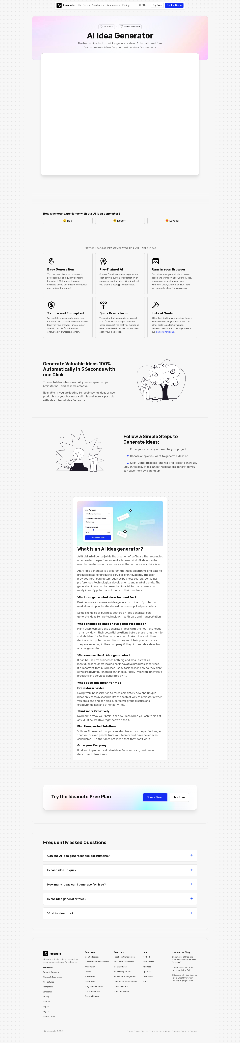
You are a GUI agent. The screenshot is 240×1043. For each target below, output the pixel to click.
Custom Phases (92, 996)
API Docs (147, 967)
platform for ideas (165, 332)
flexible (60, 959)
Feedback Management (124, 957)
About (168, 1031)
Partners (185, 1031)
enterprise (72, 962)
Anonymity (90, 967)
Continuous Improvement (125, 982)
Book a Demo (174, 5)
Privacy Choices (141, 1031)
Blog (187, 952)
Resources (112, 5)
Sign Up (46, 1011)
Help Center (148, 962)
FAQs (145, 982)
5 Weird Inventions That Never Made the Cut (182, 968)
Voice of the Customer (124, 962)
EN (143, 5)
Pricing (125, 5)
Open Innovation (121, 991)
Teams (88, 972)
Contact (46, 1002)
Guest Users (90, 977)
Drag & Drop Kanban (94, 986)
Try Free (157, 5)
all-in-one (69, 959)
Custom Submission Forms (97, 962)
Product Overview (51, 972)
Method (146, 957)
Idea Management (122, 972)
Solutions (97, 5)
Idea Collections (92, 957)
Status (129, 1031)
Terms (152, 1031)
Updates (146, 972)
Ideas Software (120, 967)
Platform (83, 5)
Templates (48, 987)
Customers (148, 977)
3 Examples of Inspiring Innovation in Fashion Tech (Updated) (184, 960)
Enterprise (47, 992)
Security (160, 1031)
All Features (48, 982)
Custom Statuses (92, 991)
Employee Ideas (121, 986)
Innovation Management (125, 977)
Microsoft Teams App (52, 977)
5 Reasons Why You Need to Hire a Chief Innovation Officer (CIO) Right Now (184, 978)
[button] (84, 5)
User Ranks (90, 982)
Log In (46, 1007)
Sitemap (176, 1031)
